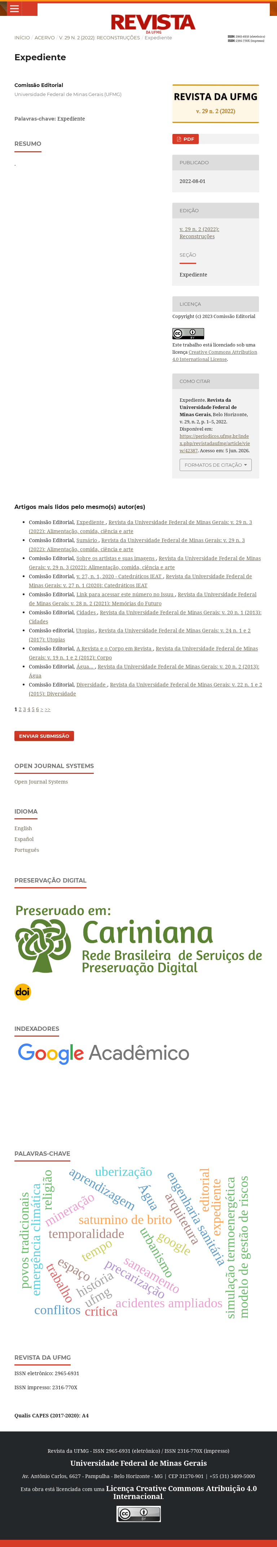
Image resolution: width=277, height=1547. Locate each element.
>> (47, 709)
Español (24, 839)
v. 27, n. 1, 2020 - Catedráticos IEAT (119, 576)
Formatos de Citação (213, 465)
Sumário (87, 540)
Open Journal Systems (41, 781)
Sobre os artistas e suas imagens (116, 558)
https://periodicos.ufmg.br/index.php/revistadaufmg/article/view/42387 (215, 443)
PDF (188, 139)
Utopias (86, 630)
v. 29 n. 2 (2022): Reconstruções (99, 37)
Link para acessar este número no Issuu (125, 594)
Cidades (86, 612)
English (23, 828)
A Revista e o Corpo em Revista (114, 648)
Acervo (45, 37)
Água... (85, 666)
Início (22, 37)
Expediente (91, 522)
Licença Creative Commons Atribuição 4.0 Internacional (181, 1492)
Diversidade (91, 684)
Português (26, 849)
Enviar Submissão (44, 736)
